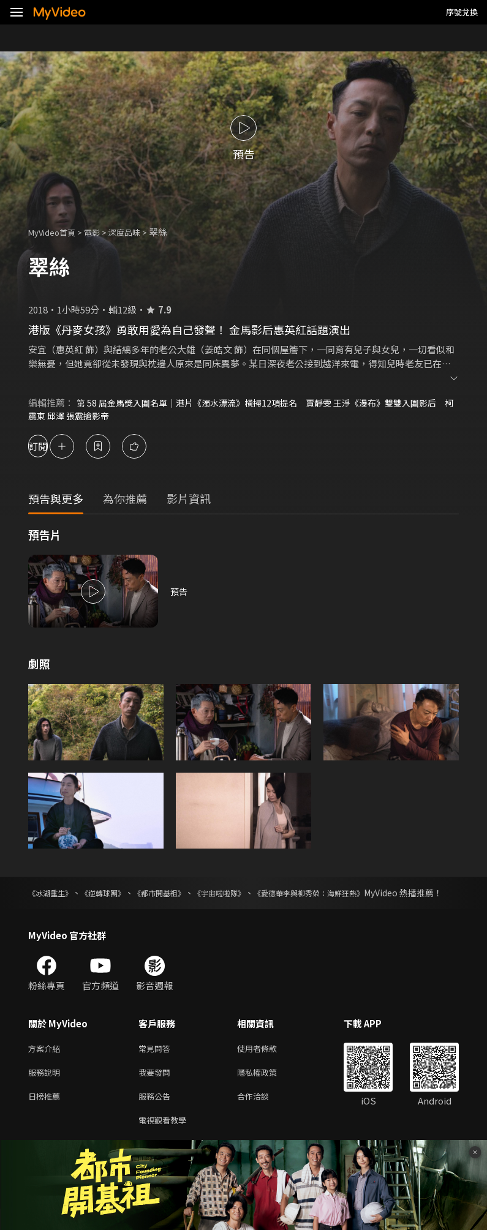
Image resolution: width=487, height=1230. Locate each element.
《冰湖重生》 (54, 894)
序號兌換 (462, 12)
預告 (179, 592)
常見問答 (156, 1063)
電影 (101, 231)
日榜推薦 (46, 1114)
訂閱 (52, 447)
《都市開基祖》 (178, 894)
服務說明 (46, 1088)
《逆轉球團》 (114, 894)
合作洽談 (262, 1114)
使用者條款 (267, 1063)
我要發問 (156, 1088)
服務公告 (156, 1114)
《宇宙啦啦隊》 (247, 894)
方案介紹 (46, 1063)
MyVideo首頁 (56, 231)
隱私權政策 (267, 1088)
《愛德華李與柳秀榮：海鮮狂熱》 (350, 894)
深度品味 (137, 231)
